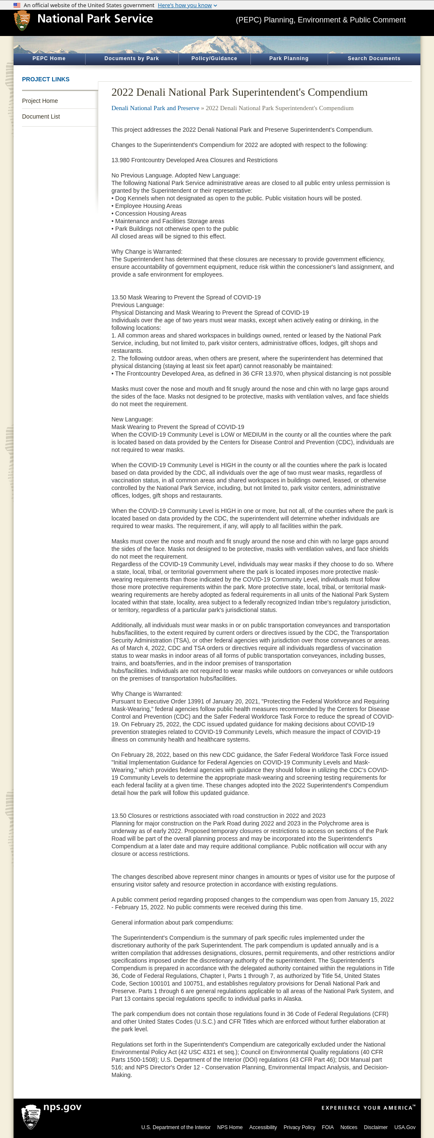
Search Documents (374, 58)
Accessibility (263, 1127)
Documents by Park (131, 58)
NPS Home (230, 1127)
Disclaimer (376, 1127)
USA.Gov (404, 1127)
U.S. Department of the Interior (176, 1127)
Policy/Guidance (214, 58)
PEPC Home (49, 58)
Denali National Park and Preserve (155, 108)
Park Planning (289, 58)
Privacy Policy (299, 1127)
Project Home (40, 100)
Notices (348, 1127)
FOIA (328, 1127)
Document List (41, 116)
